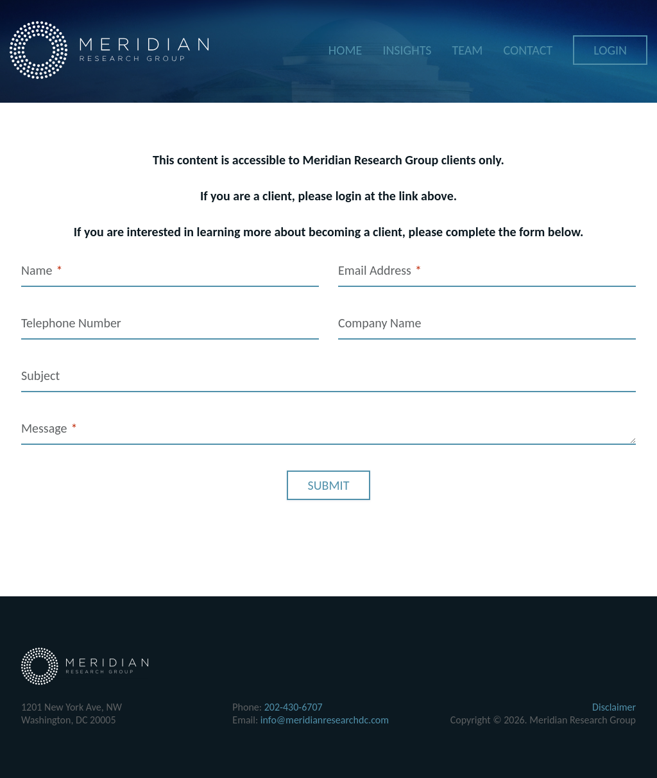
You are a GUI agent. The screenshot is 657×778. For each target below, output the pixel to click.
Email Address (380, 270)
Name (41, 270)
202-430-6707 (293, 707)
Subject (40, 375)
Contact (527, 50)
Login (610, 50)
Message (49, 428)
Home (345, 50)
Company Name (379, 323)
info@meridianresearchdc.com (324, 720)
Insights (406, 50)
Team (467, 50)
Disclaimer (614, 707)
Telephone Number (71, 323)
